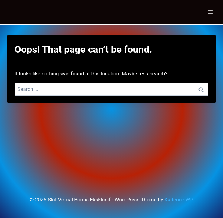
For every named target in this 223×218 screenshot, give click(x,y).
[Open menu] (210, 12)
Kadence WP (178, 200)
